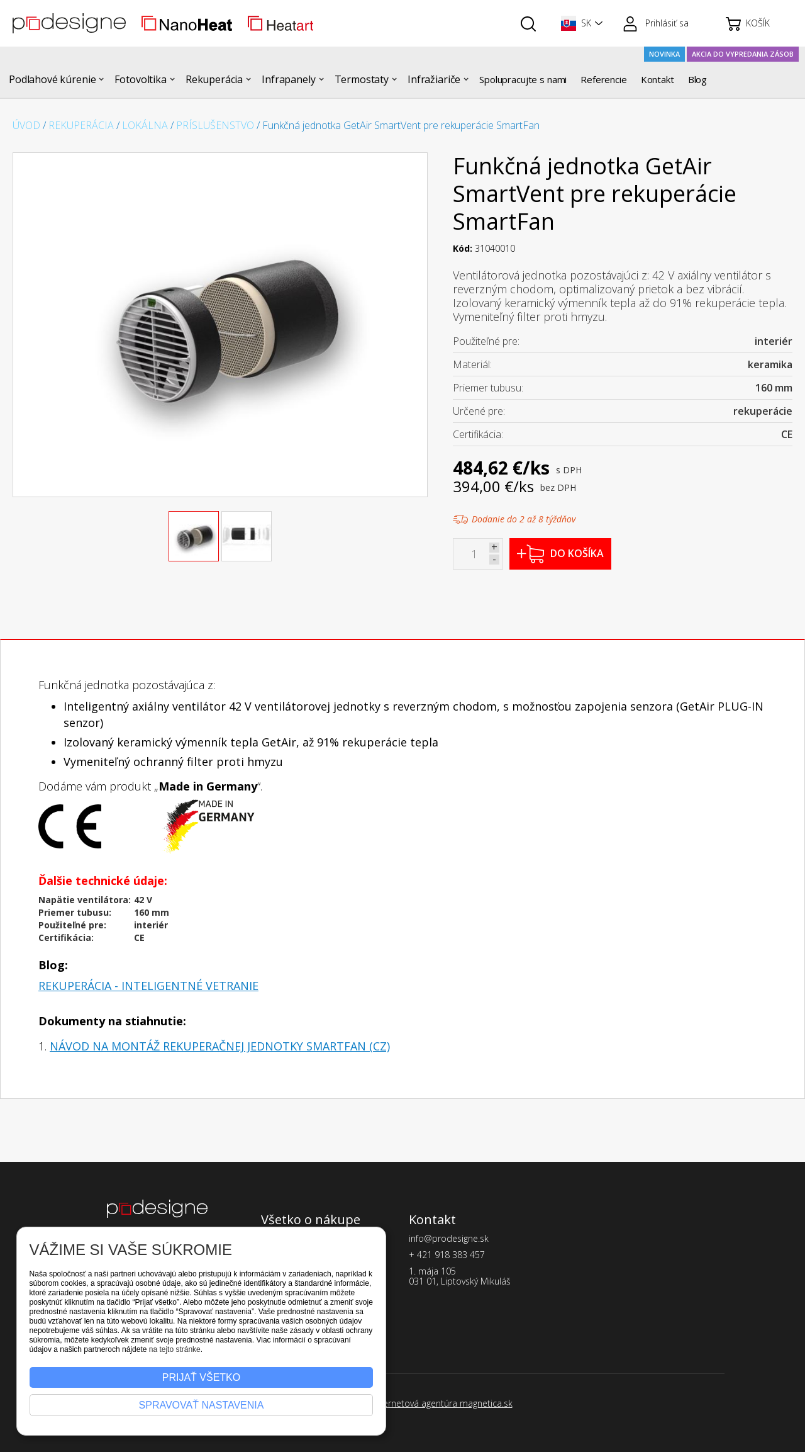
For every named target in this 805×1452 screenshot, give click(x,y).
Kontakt (657, 79)
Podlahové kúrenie (52, 79)
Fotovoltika (140, 79)
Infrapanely (288, 79)
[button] (579, 23)
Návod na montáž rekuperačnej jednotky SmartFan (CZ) (220, 1046)
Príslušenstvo (215, 125)
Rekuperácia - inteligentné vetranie (148, 985)
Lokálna (145, 125)
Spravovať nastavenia (201, 1405)
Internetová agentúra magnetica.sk (443, 1403)
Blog (697, 79)
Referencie (603, 79)
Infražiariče (434, 79)
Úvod (26, 125)
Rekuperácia (214, 79)
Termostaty (362, 79)
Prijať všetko (201, 1377)
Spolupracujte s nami (523, 79)
